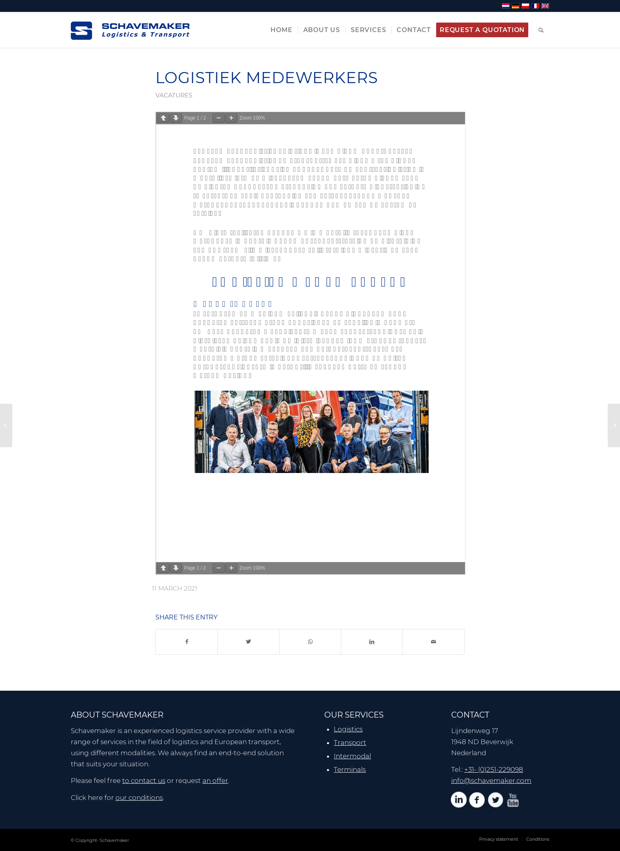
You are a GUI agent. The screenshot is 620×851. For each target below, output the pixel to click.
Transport (350, 743)
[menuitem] (281, 30)
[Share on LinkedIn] (372, 641)
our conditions (139, 798)
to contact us (143, 781)
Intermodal (352, 756)
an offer (215, 781)
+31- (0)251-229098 (493, 769)
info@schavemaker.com (491, 781)
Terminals (350, 769)
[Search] (541, 30)
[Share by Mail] (433, 641)
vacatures (174, 95)
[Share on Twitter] (248, 641)
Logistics (348, 729)
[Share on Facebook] (186, 641)
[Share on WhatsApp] (310, 641)
